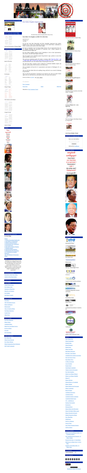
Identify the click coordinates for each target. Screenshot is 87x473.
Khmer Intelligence (9, 304)
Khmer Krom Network (9, 339)
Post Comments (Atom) (33, 89)
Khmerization (7, 306)
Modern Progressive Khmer (71, 415)
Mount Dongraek (69, 345)
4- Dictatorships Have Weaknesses (12, 244)
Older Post (59, 86)
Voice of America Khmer (10, 308)
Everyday (6, 330)
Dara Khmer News (69, 359)
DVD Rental (78, 468)
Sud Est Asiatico (68, 427)
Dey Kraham (7, 293)
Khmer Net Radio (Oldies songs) (72, 411)
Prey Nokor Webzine (9, 342)
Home (42, 86)
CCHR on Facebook (69, 361)
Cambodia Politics (8, 324)
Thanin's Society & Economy (71, 369)
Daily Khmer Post (69, 339)
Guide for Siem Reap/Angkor (11, 276)
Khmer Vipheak (68, 384)
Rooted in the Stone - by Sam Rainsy (73, 440)
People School (68, 365)
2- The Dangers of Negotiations (11, 241)
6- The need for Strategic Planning (12, 246)
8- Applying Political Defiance (11, 249)
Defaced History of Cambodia (71, 382)
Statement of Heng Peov (10, 289)
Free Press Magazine (9, 320)
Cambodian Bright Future (70, 398)
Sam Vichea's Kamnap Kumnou (72, 425)
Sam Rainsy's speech (9, 295)
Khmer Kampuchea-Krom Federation (12, 344)
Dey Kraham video (8, 287)
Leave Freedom (68, 363)
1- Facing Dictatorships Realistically (12, 240)
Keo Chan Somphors (69, 372)
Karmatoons (67, 404)
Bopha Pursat (68, 347)
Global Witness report (9, 285)
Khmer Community (69, 388)
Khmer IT (67, 378)
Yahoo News (7, 315)
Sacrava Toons (68, 423)
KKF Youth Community (9, 346)
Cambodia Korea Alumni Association (73, 355)
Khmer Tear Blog (69, 349)
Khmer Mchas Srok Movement (71, 409)
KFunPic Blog (68, 343)
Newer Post (25, 86)
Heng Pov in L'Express (9, 291)
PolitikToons (68, 419)
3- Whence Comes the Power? (11, 242)
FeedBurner (76, 146)
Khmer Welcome (68, 380)
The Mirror (7, 300)
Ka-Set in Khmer (8, 328)
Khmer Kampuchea (69, 341)
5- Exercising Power (9, 245)
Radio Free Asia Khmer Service (11, 326)
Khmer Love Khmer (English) (71, 376)
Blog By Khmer (68, 390)
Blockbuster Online (71, 468)
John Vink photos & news (10, 302)
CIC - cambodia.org (69, 400)
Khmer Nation (7, 322)
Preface (6, 238)
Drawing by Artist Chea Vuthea (11, 274)
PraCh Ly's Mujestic (69, 421)
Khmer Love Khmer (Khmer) (71, 374)
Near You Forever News (70, 357)
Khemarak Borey (69, 406)
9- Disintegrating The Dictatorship (12, 250)
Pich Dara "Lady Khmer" (70, 353)
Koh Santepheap (8, 332)
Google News (7, 312)
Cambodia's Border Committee (71, 396)
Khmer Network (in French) (71, 413)
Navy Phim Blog (68, 417)
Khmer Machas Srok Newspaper (72, 386)
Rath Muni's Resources (70, 351)
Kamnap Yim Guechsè (70, 402)
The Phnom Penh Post (9, 310)
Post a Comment (26, 84)
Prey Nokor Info (8, 337)
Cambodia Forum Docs (70, 392)
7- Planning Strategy (9, 248)
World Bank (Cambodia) (70, 367)
